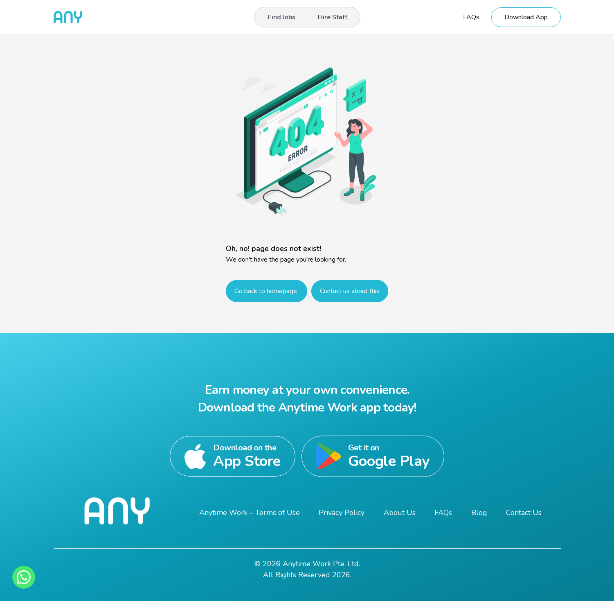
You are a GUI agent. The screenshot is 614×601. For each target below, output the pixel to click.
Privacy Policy (341, 512)
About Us (400, 512)
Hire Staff (332, 17)
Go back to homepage (266, 291)
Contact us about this (350, 291)
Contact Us (524, 512)
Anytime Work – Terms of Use (249, 512)
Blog (479, 512)
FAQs (471, 17)
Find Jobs (281, 17)
